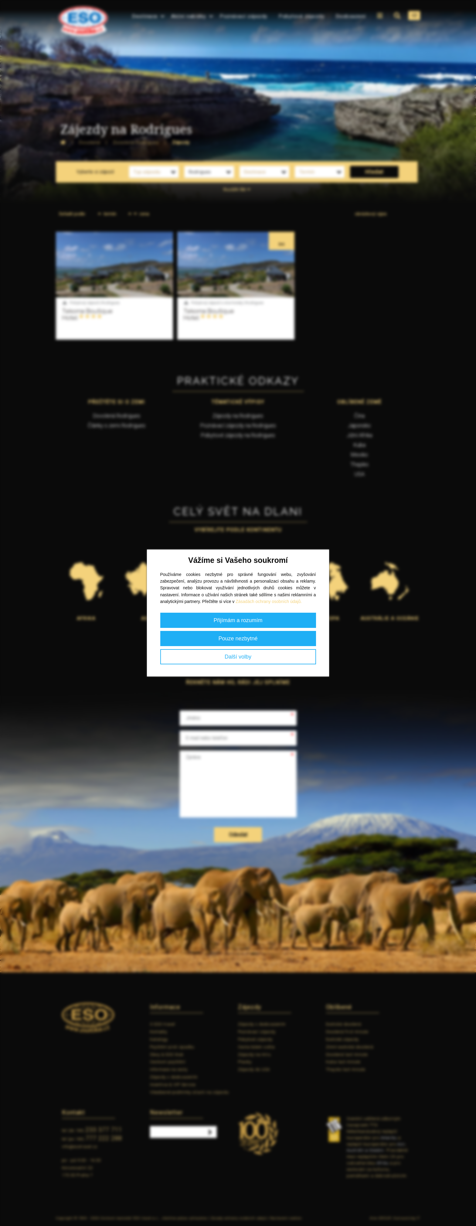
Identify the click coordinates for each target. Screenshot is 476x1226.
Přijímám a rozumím (237, 620)
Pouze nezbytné (237, 638)
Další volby (238, 657)
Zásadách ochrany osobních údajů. (269, 601)
